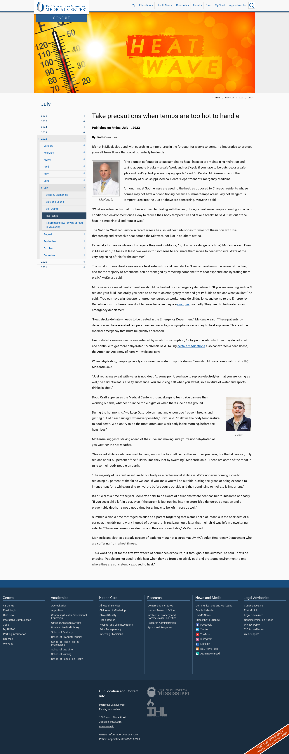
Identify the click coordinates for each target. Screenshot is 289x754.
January (48, 145)
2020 (44, 261)
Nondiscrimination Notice (258, 620)
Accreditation (59, 605)
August (48, 234)
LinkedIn (203, 644)
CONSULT (61, 17)
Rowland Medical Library (65, 627)
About (196, 5)
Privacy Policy (252, 624)
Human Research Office (161, 610)
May (46, 173)
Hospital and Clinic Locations (116, 624)
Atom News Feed (208, 653)
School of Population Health (67, 659)
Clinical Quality (108, 615)
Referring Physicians (111, 634)
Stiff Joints (52, 208)
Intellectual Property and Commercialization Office (162, 617)
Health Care (163, 5)
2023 (44, 132)
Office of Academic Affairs (66, 623)
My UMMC (9, 629)
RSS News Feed (207, 648)
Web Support (251, 634)
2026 (44, 116)
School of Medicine (62, 649)
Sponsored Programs (160, 627)
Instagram (204, 639)
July (46, 187)
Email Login (9, 610)
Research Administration (162, 623)
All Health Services (110, 605)
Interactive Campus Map (17, 620)
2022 (44, 138)
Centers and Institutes (160, 605)
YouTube (203, 634)
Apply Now (57, 610)
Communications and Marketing (214, 605)
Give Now (8, 615)
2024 (44, 127)
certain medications (191, 346)
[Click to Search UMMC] (251, 5)
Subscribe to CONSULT (209, 620)
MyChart (220, 5)
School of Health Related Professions (65, 643)
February (49, 152)
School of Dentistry (62, 632)
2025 (44, 121)
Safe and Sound (55, 201)
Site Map (8, 639)
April (46, 166)
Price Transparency (110, 629)
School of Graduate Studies (66, 637)
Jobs (6, 624)
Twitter (202, 629)
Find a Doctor (107, 620)
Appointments (237, 5)
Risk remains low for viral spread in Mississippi (64, 225)
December (49, 255)
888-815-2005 (132, 739)
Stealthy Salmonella (57, 194)
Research (181, 5)
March (47, 159)
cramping (184, 304)
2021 (44, 267)
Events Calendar (205, 610)
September (50, 241)
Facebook (204, 624)
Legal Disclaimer (253, 615)
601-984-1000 (130, 734)
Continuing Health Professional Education (69, 617)
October (48, 248)
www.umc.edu (106, 726)
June (46, 180)
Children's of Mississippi (113, 610)
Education (145, 5)
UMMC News (203, 615)
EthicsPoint (250, 610)
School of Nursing (61, 654)
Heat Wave (52, 215)
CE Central (9, 605)
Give (208, 5)
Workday (8, 643)
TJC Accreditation (254, 629)
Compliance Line (253, 605)
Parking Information (14, 634)
